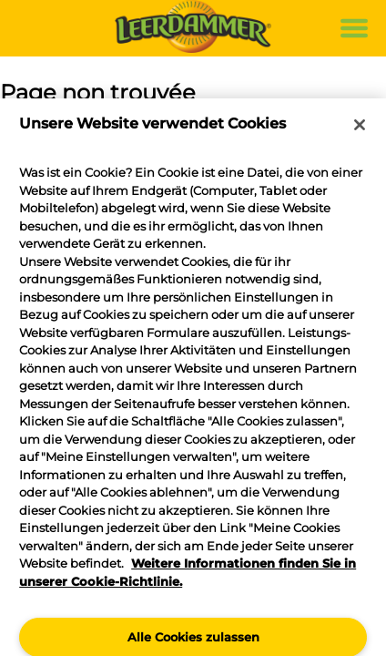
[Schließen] (360, 125)
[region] (193, 377)
